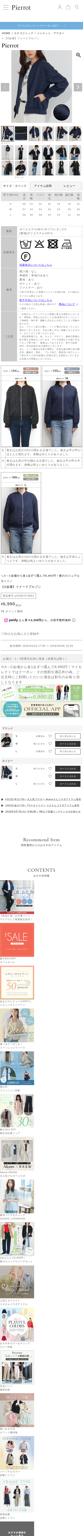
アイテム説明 (43, 185)
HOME (6, 33)
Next (78, 87)
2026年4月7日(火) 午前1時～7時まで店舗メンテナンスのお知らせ (43, 787)
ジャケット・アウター (50, 33)
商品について (67, 304)
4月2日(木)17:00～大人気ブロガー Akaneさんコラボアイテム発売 (43, 775)
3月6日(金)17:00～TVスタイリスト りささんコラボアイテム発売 (42, 781)
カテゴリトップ (23, 33)
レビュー (69, 185)
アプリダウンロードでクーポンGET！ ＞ (41, 25)
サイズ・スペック (15, 185)
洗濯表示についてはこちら (35, 264)
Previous (5, 87)
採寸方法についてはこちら (35, 300)
